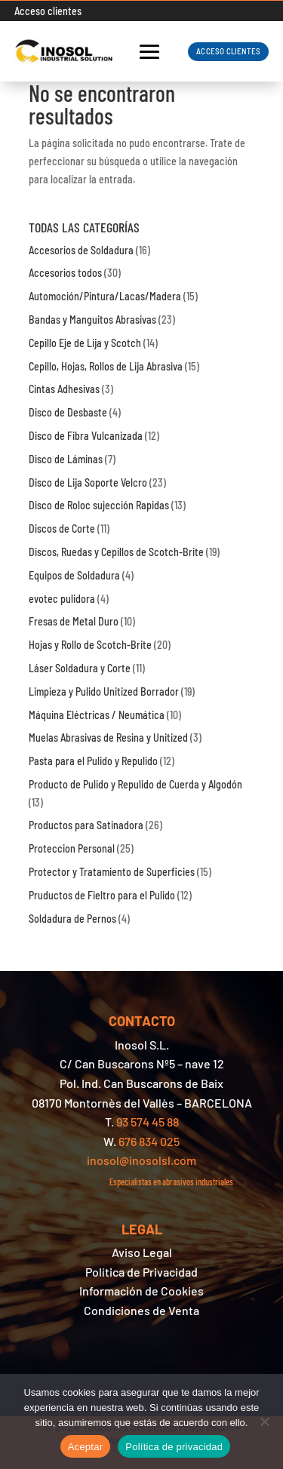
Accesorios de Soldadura (81, 250)
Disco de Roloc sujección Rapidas (99, 505)
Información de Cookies (141, 1290)
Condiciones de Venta (141, 1310)
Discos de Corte (62, 528)
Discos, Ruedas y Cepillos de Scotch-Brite (116, 551)
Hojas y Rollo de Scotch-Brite (90, 644)
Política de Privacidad (141, 1272)
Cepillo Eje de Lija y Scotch (85, 343)
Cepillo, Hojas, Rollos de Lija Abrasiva (106, 366)
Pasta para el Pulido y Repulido (93, 760)
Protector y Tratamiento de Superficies (112, 871)
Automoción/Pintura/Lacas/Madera (105, 296)
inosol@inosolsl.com (141, 1160)
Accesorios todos (65, 272)
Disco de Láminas (66, 459)
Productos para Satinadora (86, 825)
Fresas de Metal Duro (73, 621)
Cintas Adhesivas (64, 389)
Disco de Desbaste (68, 412)
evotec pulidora (62, 598)
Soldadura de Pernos (72, 918)
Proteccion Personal (72, 848)
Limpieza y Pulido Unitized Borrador (104, 691)
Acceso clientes (48, 11)
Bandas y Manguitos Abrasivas (92, 319)
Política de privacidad (174, 1446)
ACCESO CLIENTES (228, 51)
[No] (264, 1421)
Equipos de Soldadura (74, 575)
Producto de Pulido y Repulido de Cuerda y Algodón (135, 784)
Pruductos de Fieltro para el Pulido (102, 895)
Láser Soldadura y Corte (80, 668)
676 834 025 (149, 1141)
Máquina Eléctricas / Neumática (97, 714)
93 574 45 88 (147, 1121)
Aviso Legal (142, 1252)
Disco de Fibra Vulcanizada (86, 435)
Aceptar (85, 1446)
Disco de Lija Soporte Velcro (88, 482)
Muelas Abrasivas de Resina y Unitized (108, 737)
